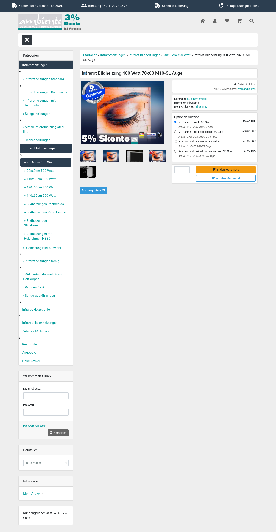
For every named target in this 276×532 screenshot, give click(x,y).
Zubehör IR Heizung (36, 331)
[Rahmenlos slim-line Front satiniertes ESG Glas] (175, 151)
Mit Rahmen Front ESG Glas (194, 122)
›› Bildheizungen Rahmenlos (44, 204)
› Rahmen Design (35, 287)
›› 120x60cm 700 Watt (40, 187)
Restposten (30, 344)
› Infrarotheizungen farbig (41, 261)
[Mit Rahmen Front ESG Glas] (175, 122)
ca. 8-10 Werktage (197, 98)
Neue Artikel (31, 361)
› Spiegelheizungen (36, 114)
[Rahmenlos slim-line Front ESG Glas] (175, 141)
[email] (46, 395)
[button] (215, 21)
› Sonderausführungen (39, 296)
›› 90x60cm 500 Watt (39, 171)
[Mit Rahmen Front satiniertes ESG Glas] (175, 131)
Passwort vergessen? (35, 425)
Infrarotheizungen (34, 65)
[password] (46, 412)
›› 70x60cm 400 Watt (39, 162)
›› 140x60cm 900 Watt (40, 196)
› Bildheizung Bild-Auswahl (42, 248)
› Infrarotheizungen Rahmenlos (45, 92)
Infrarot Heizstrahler (36, 310)
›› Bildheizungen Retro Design (45, 212)
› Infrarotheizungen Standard (43, 79)
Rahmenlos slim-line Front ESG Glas (199, 141)
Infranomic (201, 106)
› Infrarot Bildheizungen (39, 148)
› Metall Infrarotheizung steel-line (44, 129)
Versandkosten (247, 88)
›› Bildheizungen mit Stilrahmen (38, 223)
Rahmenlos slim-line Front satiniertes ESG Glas (205, 151)
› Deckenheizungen (36, 140)
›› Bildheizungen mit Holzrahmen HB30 (38, 236)
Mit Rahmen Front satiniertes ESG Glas (201, 131)
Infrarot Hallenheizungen (40, 323)
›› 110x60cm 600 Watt (40, 179)
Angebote (29, 353)
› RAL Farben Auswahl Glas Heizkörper (42, 276)
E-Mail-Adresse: (32, 388)
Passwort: (28, 405)
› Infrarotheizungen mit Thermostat (39, 103)
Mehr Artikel (32, 494)
